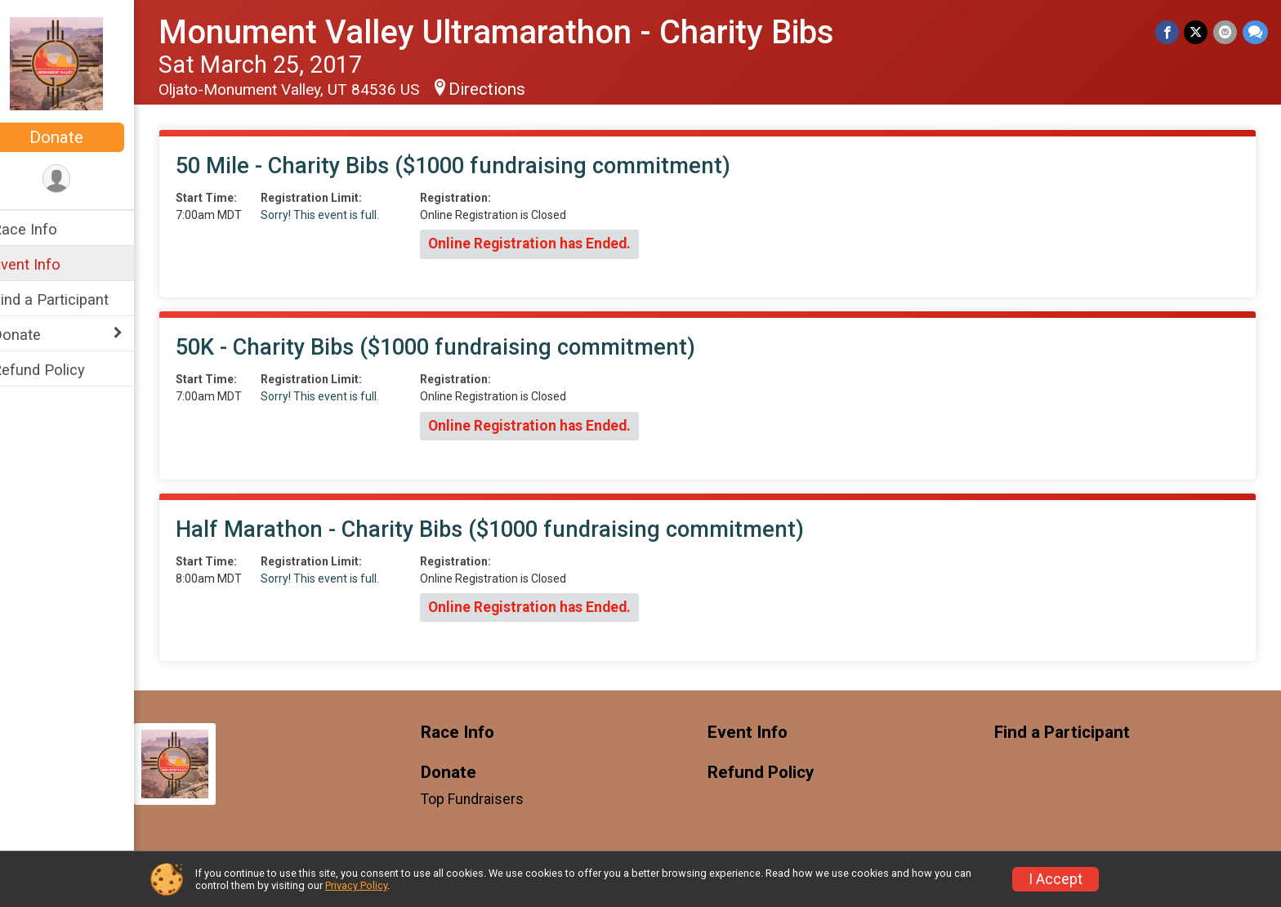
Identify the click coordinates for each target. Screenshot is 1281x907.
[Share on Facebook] (1169, 32)
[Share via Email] (1226, 32)
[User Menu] (78, 179)
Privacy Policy (356, 885)
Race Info (45, 229)
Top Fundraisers (488, 799)
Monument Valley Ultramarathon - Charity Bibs (517, 32)
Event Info (47, 264)
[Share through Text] (1255, 32)
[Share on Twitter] (1197, 32)
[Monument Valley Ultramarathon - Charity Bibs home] (77, 62)
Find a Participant (71, 299)
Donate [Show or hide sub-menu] (37, 334)
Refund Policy (59, 369)
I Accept (1055, 879)
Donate (78, 137)
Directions (508, 89)
